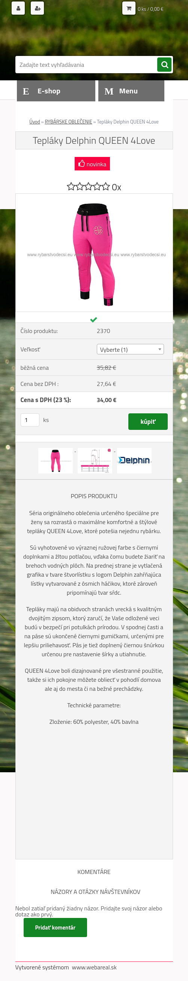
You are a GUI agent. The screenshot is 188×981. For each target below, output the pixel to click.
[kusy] (30, 419)
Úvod (34, 121)
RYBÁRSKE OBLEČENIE (68, 121)
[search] (164, 65)
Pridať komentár (55, 927)
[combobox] (130, 349)
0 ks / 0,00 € (150, 9)
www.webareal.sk (94, 967)
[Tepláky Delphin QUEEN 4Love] (94, 196)
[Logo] (67, 36)
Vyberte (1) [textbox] (114, 349)
